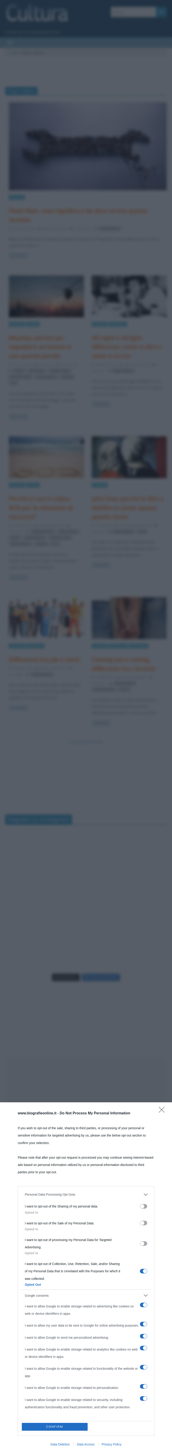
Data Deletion (60, 1444)
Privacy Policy (111, 1444)
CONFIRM (54, 1426)
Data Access (86, 1444)
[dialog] (86, 1277)
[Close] (163, 1111)
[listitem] (86, 1194)
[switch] (143, 1206)
